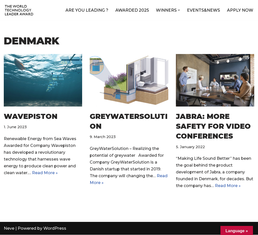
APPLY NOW (240, 10)
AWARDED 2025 (132, 10)
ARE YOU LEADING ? (87, 10)
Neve (9, 228)
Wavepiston (30, 116)
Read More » (45, 173)
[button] (179, 10)
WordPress (54, 228)
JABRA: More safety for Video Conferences (213, 126)
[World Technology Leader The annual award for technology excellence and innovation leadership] (19, 10)
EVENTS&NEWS (203, 10)
